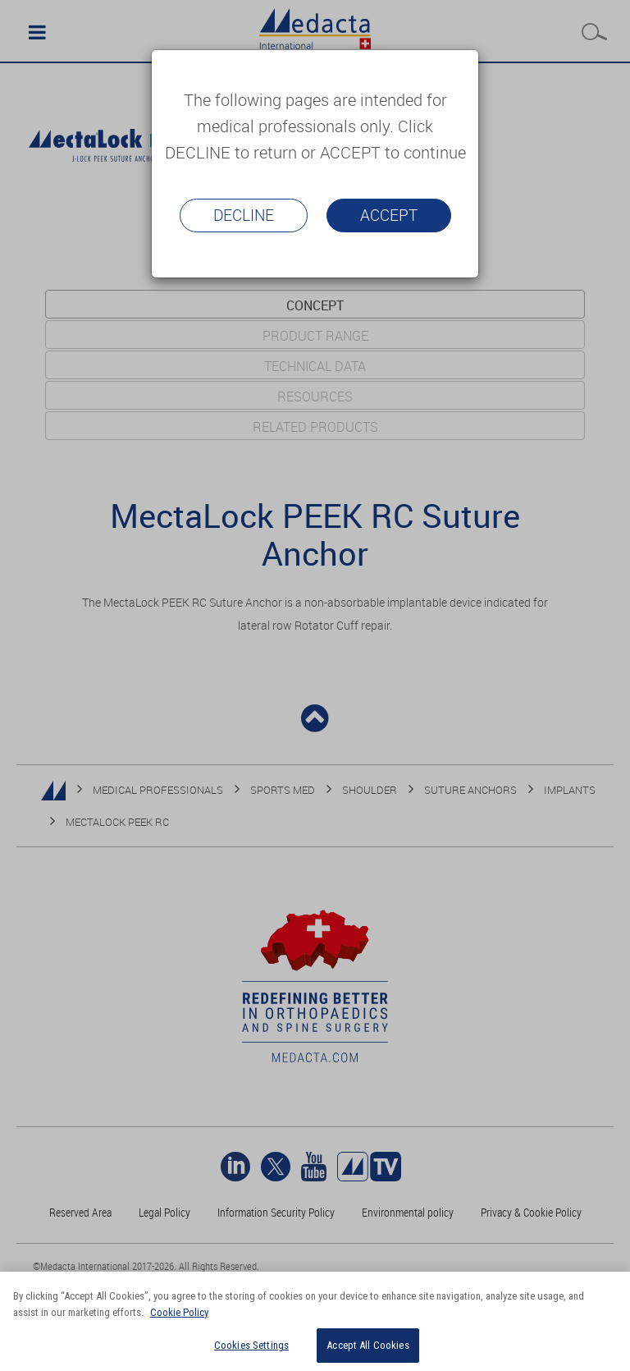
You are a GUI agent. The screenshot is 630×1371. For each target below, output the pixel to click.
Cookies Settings (251, 1345)
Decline (243, 215)
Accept (389, 215)
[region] (315, 1321)
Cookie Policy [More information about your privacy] (179, 1312)
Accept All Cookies (367, 1345)
